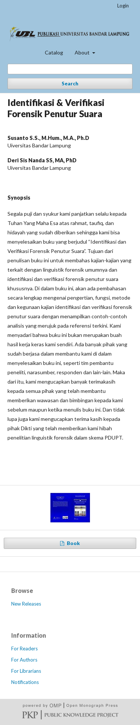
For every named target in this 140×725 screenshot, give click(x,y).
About (83, 52)
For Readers (24, 648)
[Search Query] (70, 69)
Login (123, 6)
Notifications (25, 682)
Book (73, 543)
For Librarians (26, 671)
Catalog (54, 52)
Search (70, 84)
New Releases (26, 604)
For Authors (24, 660)
